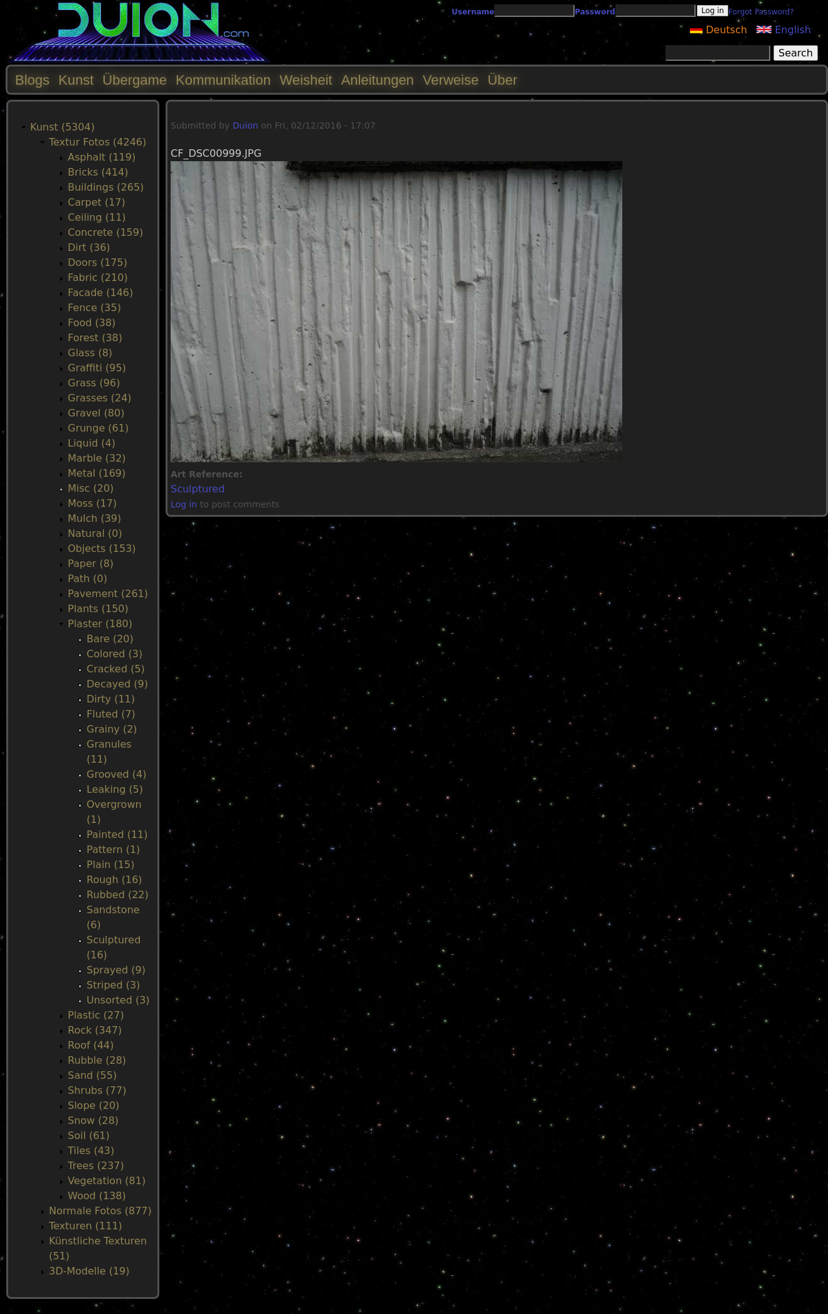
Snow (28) (93, 1120)
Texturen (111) (85, 1226)
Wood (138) (97, 1196)
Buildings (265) (106, 187)
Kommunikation (223, 80)
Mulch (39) (94, 518)
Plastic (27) (96, 1015)
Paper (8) (91, 564)
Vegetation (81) (107, 1181)
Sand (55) (92, 1075)
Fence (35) (94, 308)
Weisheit (306, 80)
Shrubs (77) (97, 1090)
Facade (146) (100, 293)
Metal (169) (96, 473)
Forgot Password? (761, 12)
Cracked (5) (116, 669)
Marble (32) (97, 458)
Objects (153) (102, 548)
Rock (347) (95, 1030)
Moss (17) (92, 503)
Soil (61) (89, 1136)
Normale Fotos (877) (100, 1211)
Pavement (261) (108, 594)
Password (595, 12)
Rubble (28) (97, 1060)
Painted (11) (117, 834)
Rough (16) (114, 880)
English (783, 30)
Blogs (32, 80)
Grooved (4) (116, 774)
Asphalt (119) (101, 157)
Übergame (134, 80)
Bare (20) (110, 639)
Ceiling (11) (97, 217)
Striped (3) (113, 985)
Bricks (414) (98, 172)
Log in (184, 504)
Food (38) (91, 323)
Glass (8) (90, 353)
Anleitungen (377, 80)
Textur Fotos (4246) (97, 142)
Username (473, 12)
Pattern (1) (113, 850)
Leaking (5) (115, 789)
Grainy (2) (112, 729)
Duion (245, 125)
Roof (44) (91, 1045)
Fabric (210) (98, 277)
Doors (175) (97, 262)
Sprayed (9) (116, 970)
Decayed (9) (117, 684)
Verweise (451, 80)
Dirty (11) (111, 699)
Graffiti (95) (97, 368)
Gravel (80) (96, 413)
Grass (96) (94, 383)
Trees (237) (96, 1166)
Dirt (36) (89, 247)
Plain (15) (110, 865)
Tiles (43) (91, 1151)
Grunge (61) (98, 428)
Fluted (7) (111, 714)
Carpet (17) (96, 202)
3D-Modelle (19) (89, 1271)
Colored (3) (114, 654)
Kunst (75, 80)
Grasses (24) (100, 398)
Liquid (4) (91, 443)
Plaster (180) (100, 624)
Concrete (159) (105, 232)
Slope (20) (93, 1105)
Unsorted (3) (118, 1000)
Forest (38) (95, 338)
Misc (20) (91, 488)
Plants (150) (98, 609)
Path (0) (87, 579)
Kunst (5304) (62, 127)
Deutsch (718, 30)
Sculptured (198, 489)
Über (502, 80)
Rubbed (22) (118, 895)
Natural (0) (95, 533)
